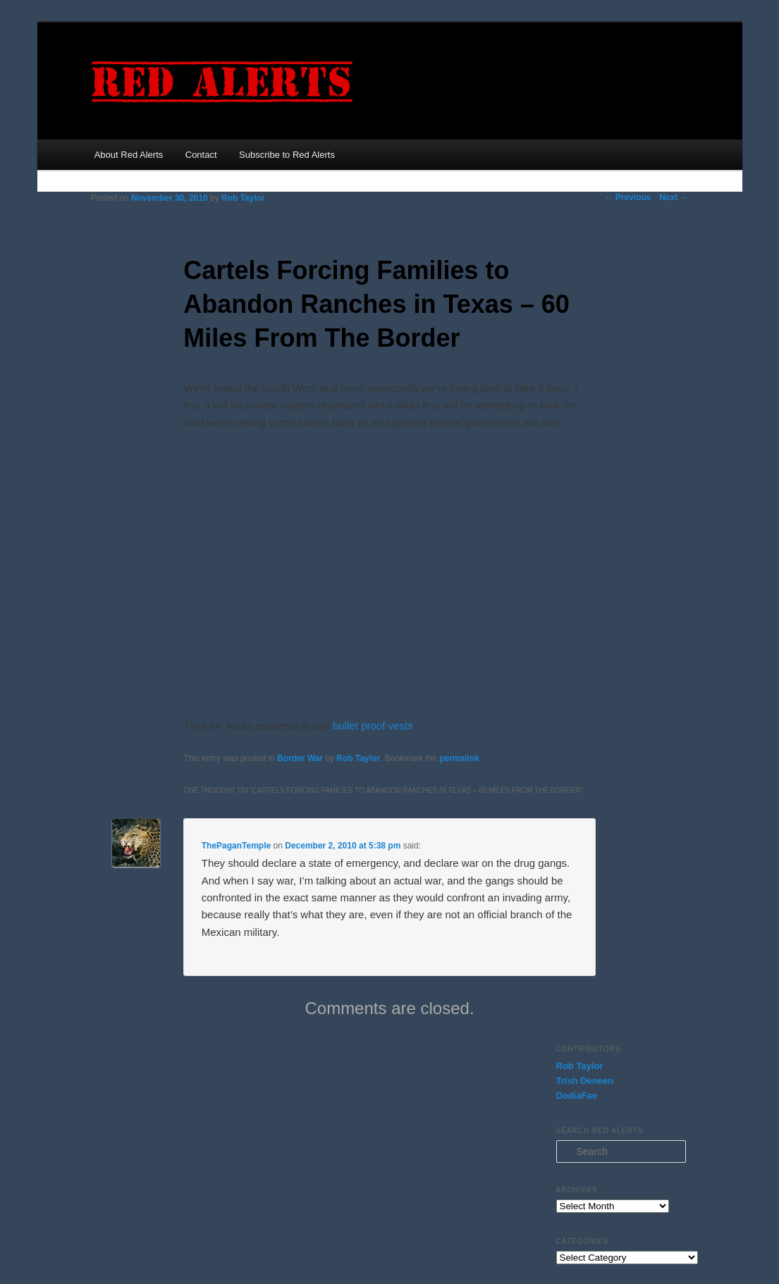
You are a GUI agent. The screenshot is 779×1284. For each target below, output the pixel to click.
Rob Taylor (243, 198)
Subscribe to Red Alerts (287, 154)
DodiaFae (577, 1095)
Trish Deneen (585, 1080)
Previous (627, 197)
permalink (459, 758)
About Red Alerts (129, 154)
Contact (201, 154)
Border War (300, 758)
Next (673, 197)
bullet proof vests (372, 725)
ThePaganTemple (236, 846)
